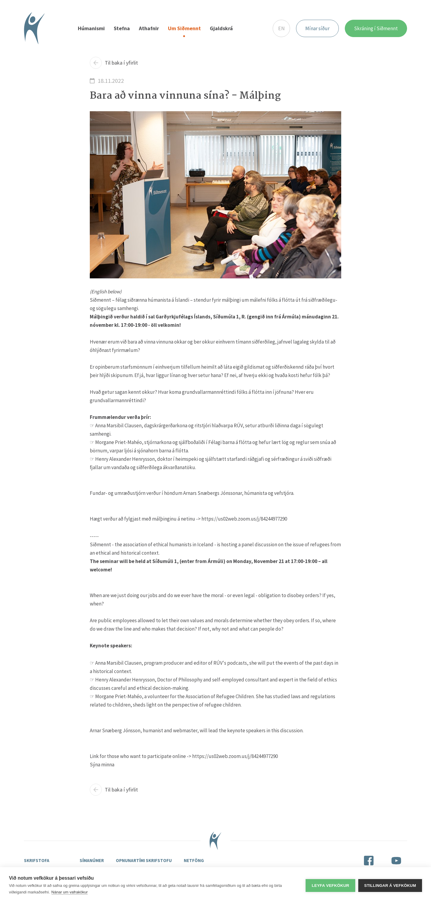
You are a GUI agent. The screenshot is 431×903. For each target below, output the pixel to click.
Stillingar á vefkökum (390, 885)
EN (281, 28)
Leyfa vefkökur (330, 885)
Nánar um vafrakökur (69, 892)
